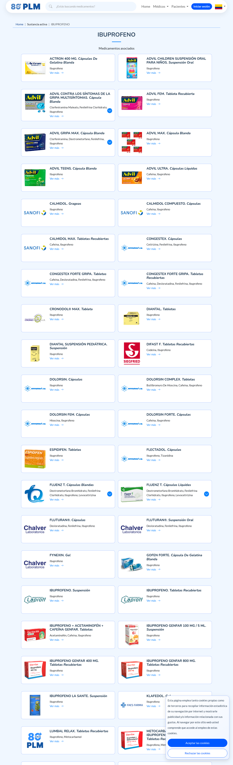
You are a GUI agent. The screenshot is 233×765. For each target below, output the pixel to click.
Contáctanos (116, 726)
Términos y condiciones (21, 733)
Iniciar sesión (201, 6)
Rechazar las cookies (197, 753)
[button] (220, 6)
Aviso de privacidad (19, 726)
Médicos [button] (159, 6)
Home (145, 6)
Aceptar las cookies (197, 743)
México (158, 754)
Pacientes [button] (178, 6)
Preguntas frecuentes (116, 720)
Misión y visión (16, 720)
